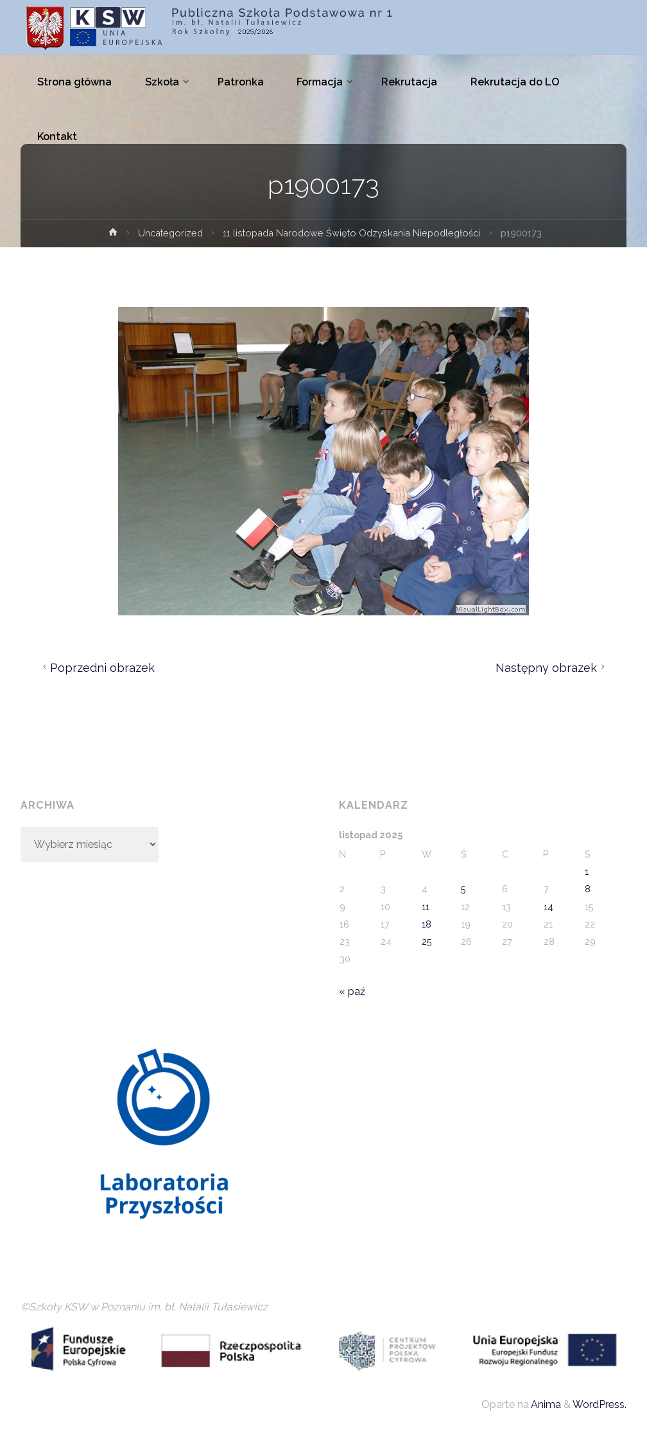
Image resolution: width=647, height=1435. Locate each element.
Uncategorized (170, 232)
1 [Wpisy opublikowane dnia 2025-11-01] (587, 871)
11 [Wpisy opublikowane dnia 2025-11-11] (425, 906)
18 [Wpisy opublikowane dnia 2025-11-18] (426, 924)
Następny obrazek (552, 667)
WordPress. (599, 1404)
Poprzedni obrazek (97, 667)
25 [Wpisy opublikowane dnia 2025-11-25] (427, 941)
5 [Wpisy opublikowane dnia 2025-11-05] (463, 888)
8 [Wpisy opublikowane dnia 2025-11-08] (588, 888)
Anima (545, 1404)
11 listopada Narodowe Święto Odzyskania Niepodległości (351, 232)
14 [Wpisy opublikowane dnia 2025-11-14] (548, 906)
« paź (352, 991)
